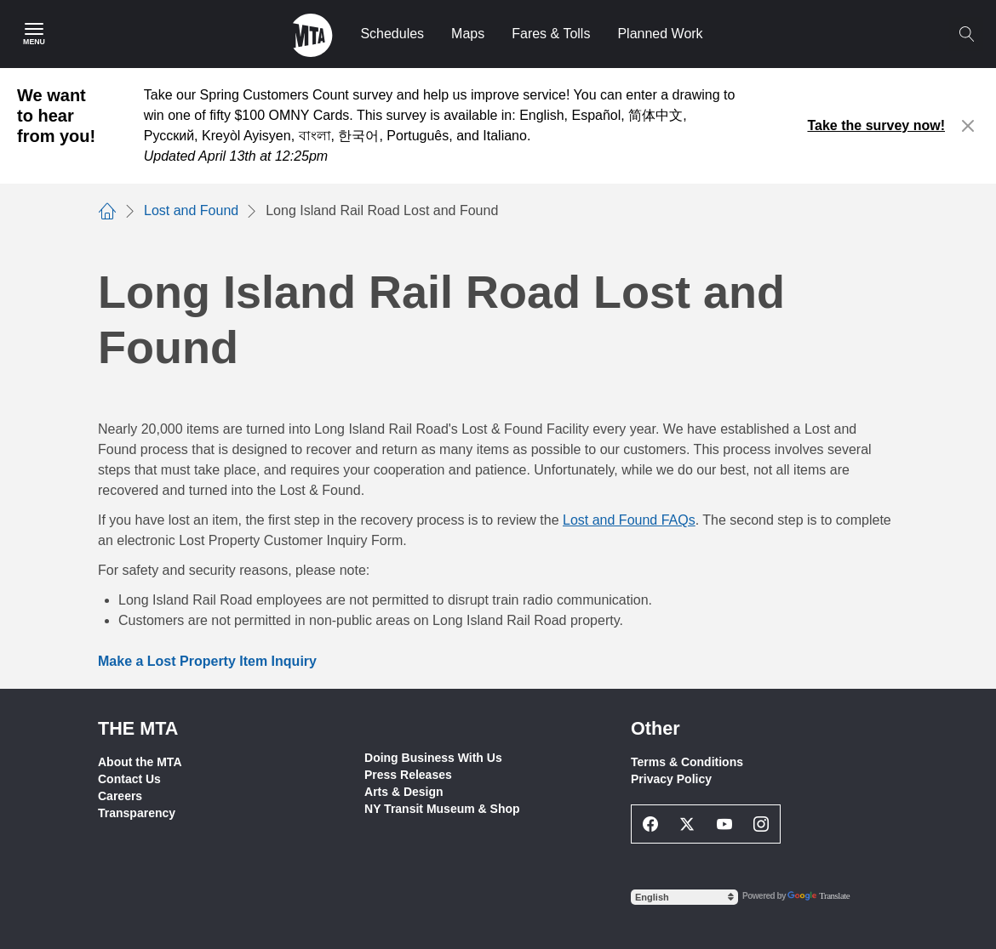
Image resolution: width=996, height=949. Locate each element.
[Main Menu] (34, 34)
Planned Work (659, 33)
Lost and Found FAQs (629, 520)
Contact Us (129, 779)
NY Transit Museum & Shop (442, 808)
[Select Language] (684, 897)
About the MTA (140, 762)
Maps (467, 33)
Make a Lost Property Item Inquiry (207, 661)
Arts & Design (404, 791)
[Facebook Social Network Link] (650, 824)
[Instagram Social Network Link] (762, 824)
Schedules (392, 33)
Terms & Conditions (687, 762)
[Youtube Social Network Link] (724, 824)
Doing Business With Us (433, 757)
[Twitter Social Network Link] (688, 824)
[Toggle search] (966, 34)
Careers (120, 796)
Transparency (136, 813)
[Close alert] (968, 126)
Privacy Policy (671, 779)
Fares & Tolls (551, 33)
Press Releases (408, 774)
